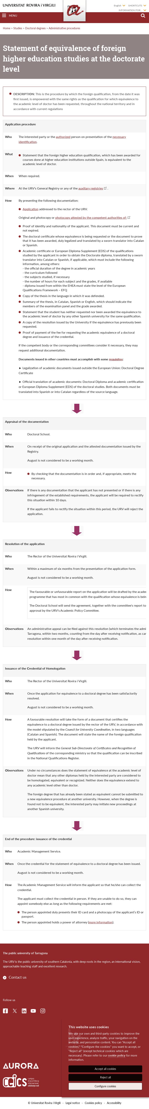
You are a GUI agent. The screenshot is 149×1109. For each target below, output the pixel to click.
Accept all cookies (105, 1068)
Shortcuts (135, 5)
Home (6, 28)
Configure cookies (105, 1086)
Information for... (130, 10)
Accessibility (114, 1103)
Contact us (17, 977)
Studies (17, 28)
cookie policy (116, 1055)
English (117, 5)
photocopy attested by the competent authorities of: (91, 217)
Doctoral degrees (35, 28)
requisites (116, 359)
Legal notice (73, 1103)
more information (101, 922)
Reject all (105, 1077)
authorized (63, 137)
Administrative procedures (64, 28)
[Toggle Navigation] (9, 15)
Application (30, 209)
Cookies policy (93, 1103)
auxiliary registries (90, 188)
